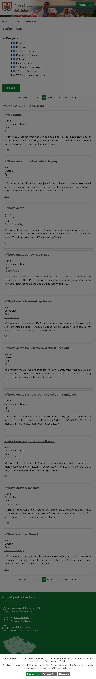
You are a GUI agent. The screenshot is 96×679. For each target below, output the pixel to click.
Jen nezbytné (49, 674)
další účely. (61, 661)
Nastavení (64, 674)
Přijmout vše (33, 674)
